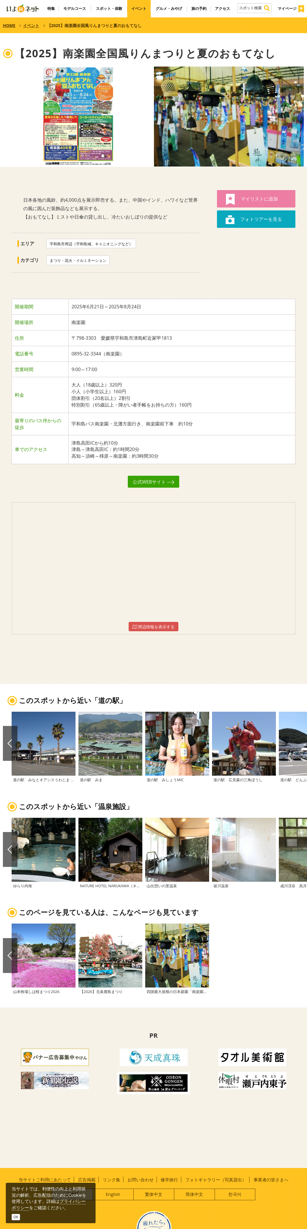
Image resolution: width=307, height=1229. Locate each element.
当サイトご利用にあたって (45, 1180)
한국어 (234, 1194)
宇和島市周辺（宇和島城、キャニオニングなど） (91, 243)
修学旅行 (169, 1180)
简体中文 (194, 1194)
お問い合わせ (141, 1180)
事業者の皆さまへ (271, 1180)
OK (15, 1216)
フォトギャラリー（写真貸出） (215, 1180)
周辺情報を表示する (153, 626)
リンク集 (111, 1180)
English (113, 1194)
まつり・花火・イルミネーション (78, 260)
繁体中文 (153, 1194)
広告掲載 (87, 1180)
